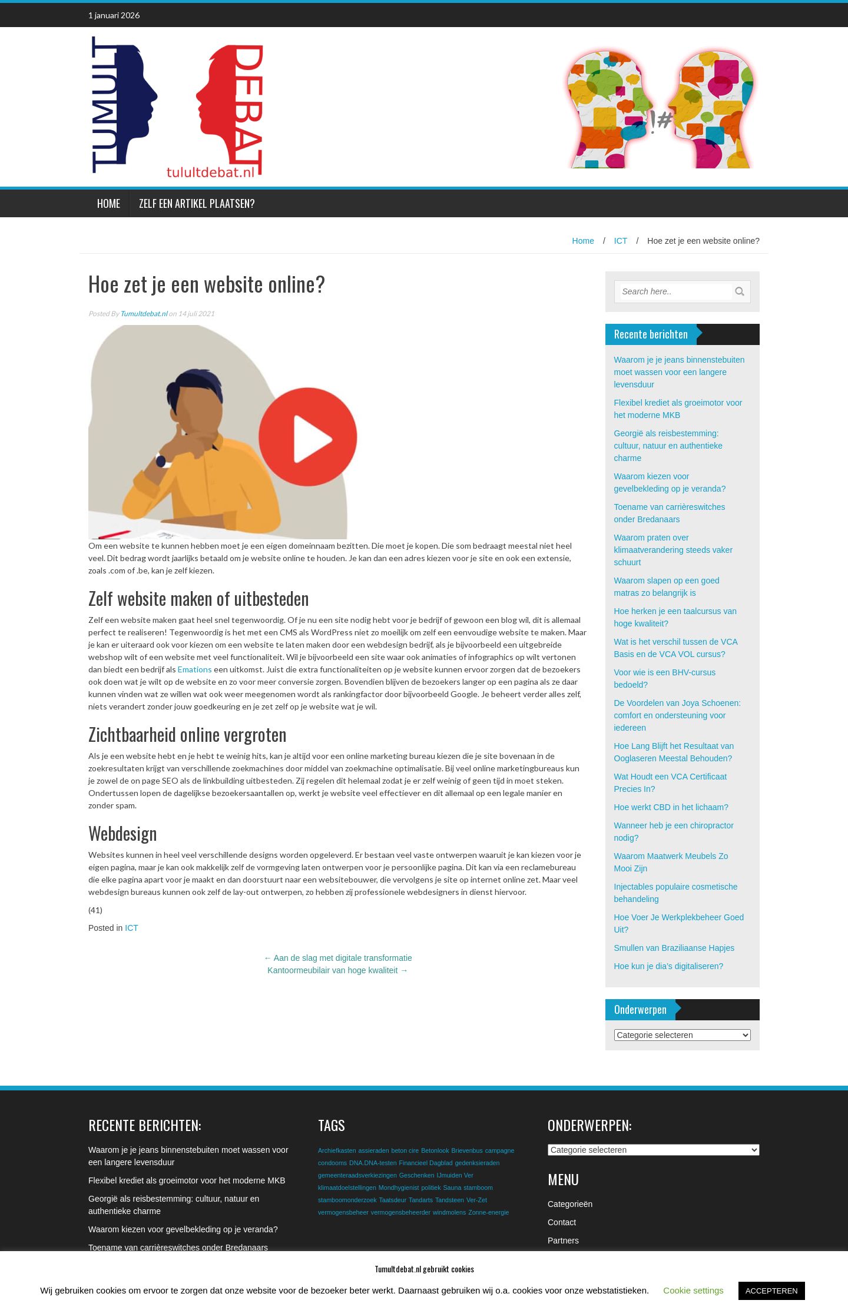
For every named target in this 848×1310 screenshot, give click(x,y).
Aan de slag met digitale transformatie (338, 958)
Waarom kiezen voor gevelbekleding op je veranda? (183, 1229)
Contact (562, 1222)
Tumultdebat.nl (143, 313)
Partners (563, 1240)
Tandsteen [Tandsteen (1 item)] (449, 1199)
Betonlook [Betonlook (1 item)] (435, 1150)
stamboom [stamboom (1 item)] (478, 1187)
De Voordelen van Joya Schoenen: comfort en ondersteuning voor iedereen (677, 715)
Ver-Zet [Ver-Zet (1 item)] (476, 1199)
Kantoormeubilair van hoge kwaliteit (337, 970)
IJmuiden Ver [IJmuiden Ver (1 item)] (455, 1175)
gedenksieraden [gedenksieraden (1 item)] (477, 1162)
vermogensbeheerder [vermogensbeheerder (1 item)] (400, 1212)
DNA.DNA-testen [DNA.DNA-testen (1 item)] (373, 1162)
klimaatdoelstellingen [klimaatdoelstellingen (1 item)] (347, 1187)
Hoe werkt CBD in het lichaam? (671, 807)
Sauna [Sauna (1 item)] (452, 1187)
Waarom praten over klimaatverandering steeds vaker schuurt (673, 550)
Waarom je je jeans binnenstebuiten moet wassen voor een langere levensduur (679, 372)
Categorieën (570, 1204)
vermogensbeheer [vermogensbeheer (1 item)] (343, 1212)
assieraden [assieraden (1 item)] (373, 1150)
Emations (195, 669)
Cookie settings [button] (693, 1290)
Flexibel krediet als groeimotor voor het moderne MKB (187, 1180)
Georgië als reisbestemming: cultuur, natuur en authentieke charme (668, 446)
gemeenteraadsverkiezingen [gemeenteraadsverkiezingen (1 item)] (357, 1175)
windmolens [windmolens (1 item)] (449, 1212)
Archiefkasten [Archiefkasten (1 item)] (337, 1150)
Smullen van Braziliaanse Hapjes (674, 948)
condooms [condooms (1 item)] (332, 1162)
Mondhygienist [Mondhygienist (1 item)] (399, 1187)
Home (108, 203)
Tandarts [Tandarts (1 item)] (421, 1199)
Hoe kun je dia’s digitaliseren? (669, 966)
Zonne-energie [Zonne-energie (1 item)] (488, 1212)
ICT (621, 241)
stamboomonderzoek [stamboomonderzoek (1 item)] (347, 1199)
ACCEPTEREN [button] (772, 1290)
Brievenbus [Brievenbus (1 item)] (466, 1150)
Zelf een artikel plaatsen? (197, 203)
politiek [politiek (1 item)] (430, 1187)
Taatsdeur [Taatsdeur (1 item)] (392, 1199)
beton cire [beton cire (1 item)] (405, 1150)
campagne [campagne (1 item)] (500, 1150)
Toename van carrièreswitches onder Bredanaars (178, 1247)
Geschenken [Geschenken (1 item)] (417, 1175)
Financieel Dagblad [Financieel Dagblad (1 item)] (426, 1162)
